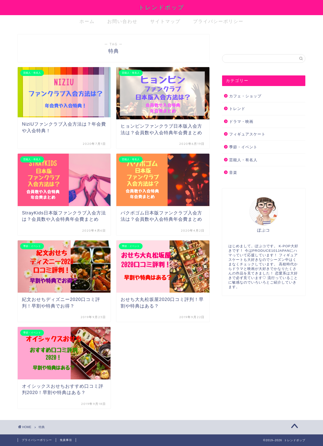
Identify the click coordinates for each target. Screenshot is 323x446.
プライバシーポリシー (218, 21)
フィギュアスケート (247, 134)
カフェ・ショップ (245, 96)
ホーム (87, 21)
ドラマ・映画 (241, 121)
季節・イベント (243, 147)
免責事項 (66, 439)
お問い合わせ (122, 21)
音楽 (233, 172)
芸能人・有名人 (243, 160)
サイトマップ (165, 21)
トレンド (237, 108)
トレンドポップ (161, 7)
